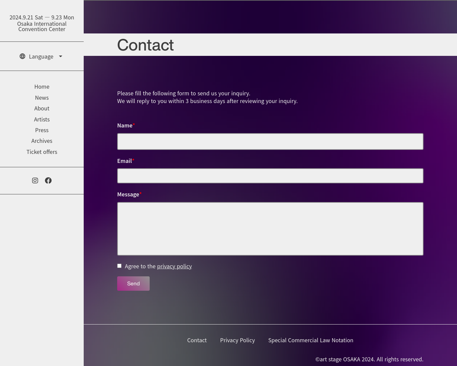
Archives (42, 140)
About (41, 108)
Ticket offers (41, 152)
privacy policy (174, 266)
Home (41, 86)
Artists (42, 119)
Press (42, 130)
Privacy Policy (237, 340)
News (42, 97)
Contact (197, 340)
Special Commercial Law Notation (310, 340)
